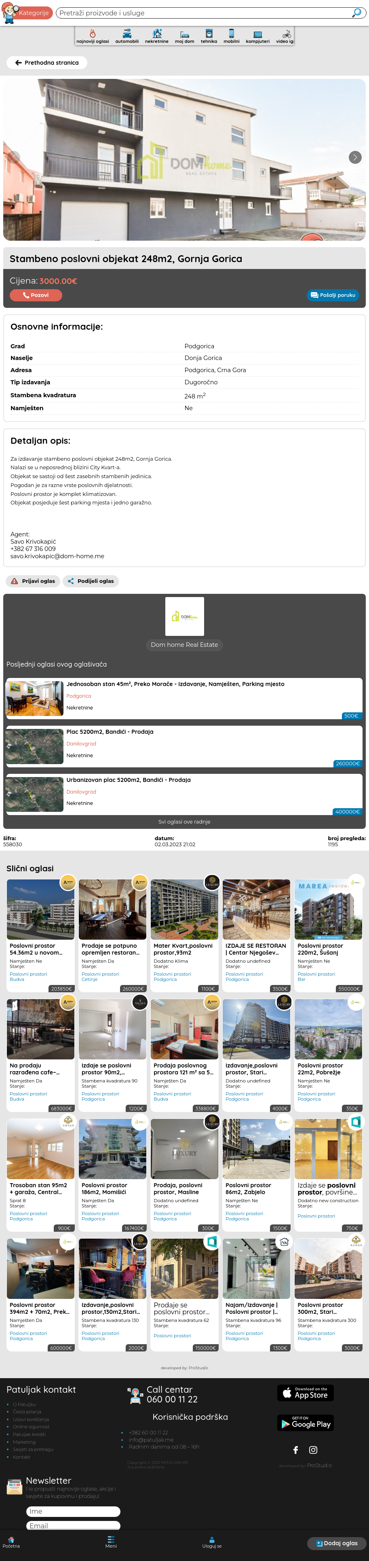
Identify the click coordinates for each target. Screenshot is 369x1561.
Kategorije (25, 12)
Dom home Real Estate (184, 643)
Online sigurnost (31, 1425)
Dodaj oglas (337, 1543)
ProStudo (198, 1366)
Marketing (24, 1440)
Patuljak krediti (29, 1433)
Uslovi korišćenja (31, 1418)
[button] (355, 157)
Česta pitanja (27, 1410)
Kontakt (21, 1455)
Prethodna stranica (47, 62)
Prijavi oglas (33, 579)
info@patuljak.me (151, 1438)
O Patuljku (24, 1403)
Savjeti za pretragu (33, 1448)
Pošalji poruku (333, 295)
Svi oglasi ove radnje (184, 820)
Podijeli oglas (91, 579)
